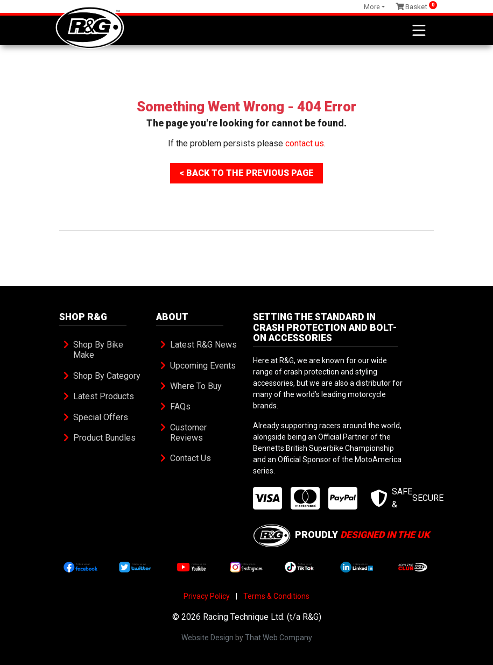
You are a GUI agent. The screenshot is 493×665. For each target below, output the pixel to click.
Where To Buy (196, 386)
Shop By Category (106, 376)
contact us (304, 143)
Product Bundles (104, 438)
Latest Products (103, 396)
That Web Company (278, 637)
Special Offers (100, 417)
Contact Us (190, 458)
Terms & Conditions (276, 596)
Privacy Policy (207, 596)
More (372, 7)
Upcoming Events (203, 365)
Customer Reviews (189, 432)
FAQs (180, 406)
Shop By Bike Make (99, 349)
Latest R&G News (203, 344)
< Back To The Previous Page (246, 173)
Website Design (207, 637)
